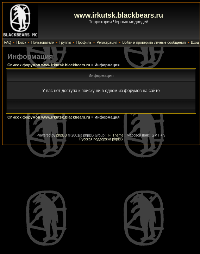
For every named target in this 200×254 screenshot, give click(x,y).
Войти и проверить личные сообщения (154, 42)
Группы (65, 42)
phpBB (61, 135)
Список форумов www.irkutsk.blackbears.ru (48, 65)
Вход (195, 42)
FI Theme (116, 135)
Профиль (84, 42)
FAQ (7, 42)
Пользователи (42, 42)
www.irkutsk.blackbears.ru (118, 15)
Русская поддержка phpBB (101, 139)
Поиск (21, 42)
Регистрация (106, 42)
